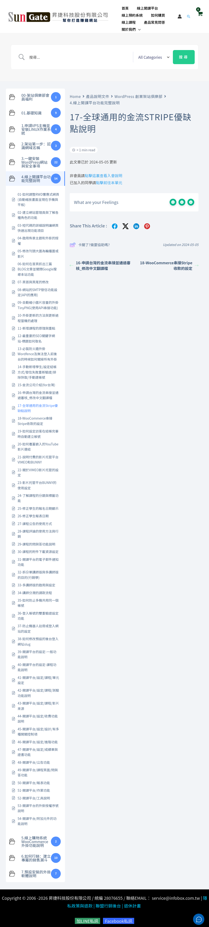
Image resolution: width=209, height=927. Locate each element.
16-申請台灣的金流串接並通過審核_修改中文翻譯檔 (100, 263)
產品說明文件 (97, 94)
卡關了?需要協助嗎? (90, 242)
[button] (137, 26)
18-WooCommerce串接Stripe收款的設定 (169, 263)
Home (75, 94)
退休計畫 (132, 903)
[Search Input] (79, 54)
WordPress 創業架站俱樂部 (138, 94)
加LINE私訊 (87, 918)
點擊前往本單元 (109, 180)
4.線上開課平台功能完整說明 (95, 100)
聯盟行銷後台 (108, 903)
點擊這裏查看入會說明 (103, 173)
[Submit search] (183, 54)
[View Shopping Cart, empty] (199, 15)
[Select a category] (153, 54)
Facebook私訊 (118, 918)
